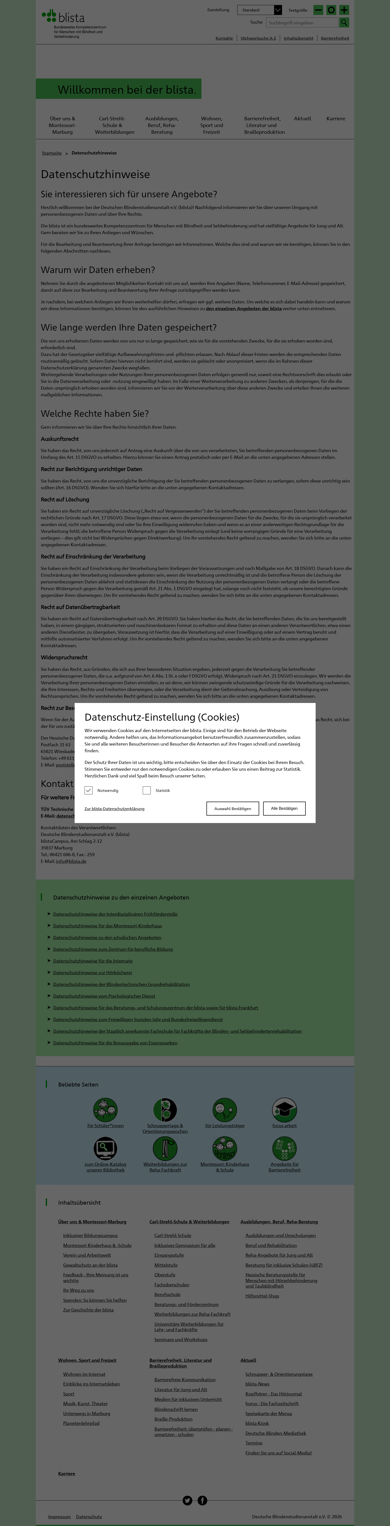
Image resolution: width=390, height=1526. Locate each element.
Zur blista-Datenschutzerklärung (115, 808)
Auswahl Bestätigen (232, 808)
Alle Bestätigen (284, 808)
